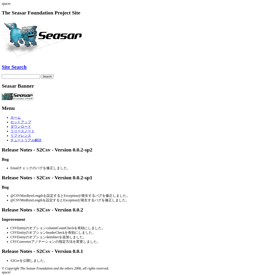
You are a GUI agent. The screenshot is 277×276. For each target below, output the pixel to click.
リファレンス (20, 135)
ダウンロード (20, 126)
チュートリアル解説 (26, 140)
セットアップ (20, 122)
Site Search (14, 67)
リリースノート (22, 131)
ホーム (15, 117)
